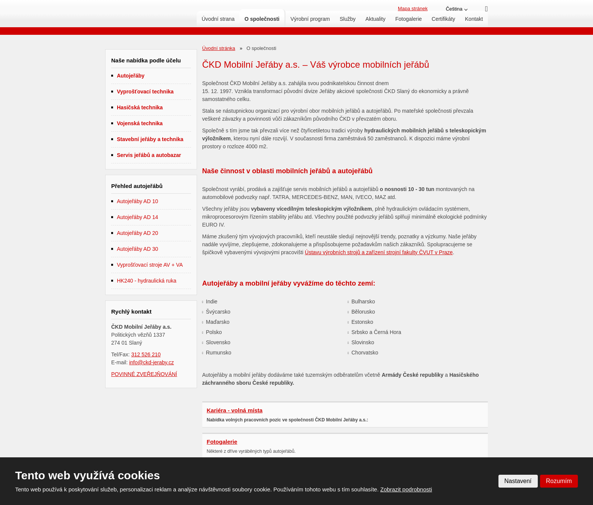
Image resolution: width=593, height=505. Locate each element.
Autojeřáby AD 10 (137, 201)
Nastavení (518, 481)
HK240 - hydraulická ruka (146, 281)
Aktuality (375, 19)
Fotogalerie (408, 19)
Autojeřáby (130, 76)
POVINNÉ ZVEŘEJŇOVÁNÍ (144, 374)
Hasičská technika (140, 107)
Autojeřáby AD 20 (137, 233)
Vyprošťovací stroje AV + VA (150, 265)
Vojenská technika (140, 123)
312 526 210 (146, 354)
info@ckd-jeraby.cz (151, 362)
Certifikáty (443, 19)
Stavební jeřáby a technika (150, 139)
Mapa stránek (413, 8)
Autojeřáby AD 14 (137, 217)
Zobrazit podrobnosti (406, 489)
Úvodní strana (218, 19)
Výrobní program (310, 19)
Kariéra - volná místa (235, 410)
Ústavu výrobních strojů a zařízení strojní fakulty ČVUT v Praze (379, 252)
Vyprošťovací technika (145, 92)
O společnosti (261, 19)
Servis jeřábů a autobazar (149, 155)
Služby (347, 19)
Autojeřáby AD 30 (137, 249)
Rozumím (559, 481)
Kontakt (474, 19)
